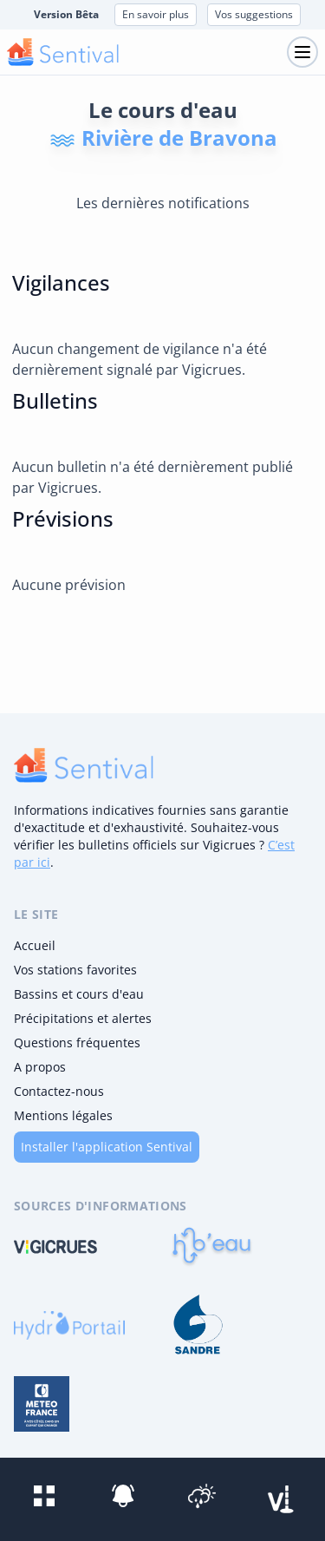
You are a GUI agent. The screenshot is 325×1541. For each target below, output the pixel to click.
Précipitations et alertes (83, 1018)
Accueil (34, 945)
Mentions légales (63, 1115)
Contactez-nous (59, 1091)
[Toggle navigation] (302, 52)
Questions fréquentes (77, 1042)
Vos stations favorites (75, 969)
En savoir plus (155, 14)
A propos (40, 1067)
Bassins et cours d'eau (79, 994)
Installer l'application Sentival (106, 1146)
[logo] (83, 765)
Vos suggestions (254, 14)
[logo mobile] (63, 52)
